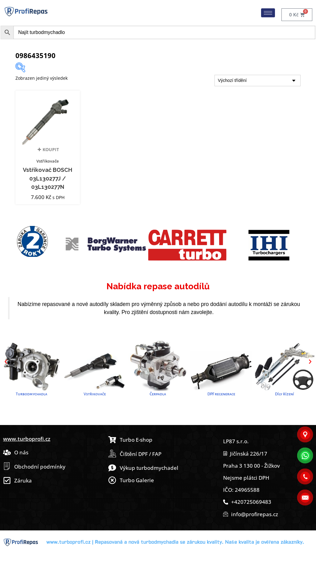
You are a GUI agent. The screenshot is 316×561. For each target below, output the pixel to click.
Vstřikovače (47, 161)
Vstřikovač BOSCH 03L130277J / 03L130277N (47, 178)
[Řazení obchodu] (257, 80)
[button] (6, 361)
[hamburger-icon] (268, 12)
